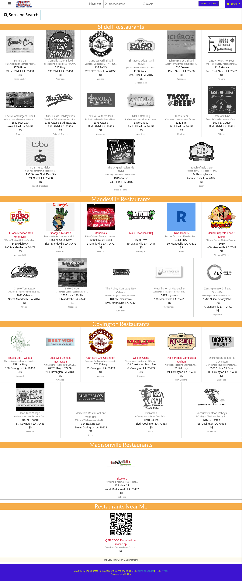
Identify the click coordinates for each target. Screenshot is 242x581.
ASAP (149, 3)
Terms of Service (145, 571)
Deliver (96, 3)
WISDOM (127, 574)
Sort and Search (21, 14)
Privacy (164, 571)
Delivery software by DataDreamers (121, 560)
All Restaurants (208, 3)
